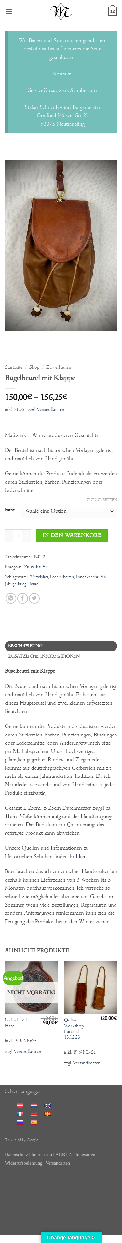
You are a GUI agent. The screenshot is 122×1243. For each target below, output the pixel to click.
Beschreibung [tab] (25, 646)
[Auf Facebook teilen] (22, 598)
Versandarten (58, 1163)
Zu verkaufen (58, 367)
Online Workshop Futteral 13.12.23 (74, 1029)
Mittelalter (39, 577)
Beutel (33, 584)
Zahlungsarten (81, 1154)
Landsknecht (87, 577)
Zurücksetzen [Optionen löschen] (102, 500)
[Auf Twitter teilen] (34, 598)
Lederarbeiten (62, 577)
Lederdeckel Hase (16, 1023)
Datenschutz (16, 1154)
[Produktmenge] (18, 535)
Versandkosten (50, 409)
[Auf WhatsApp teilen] (11, 598)
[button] (9, 11)
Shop (34, 367)
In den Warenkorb (72, 535)
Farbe (10, 510)
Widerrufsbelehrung (24, 1163)
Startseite (13, 367)
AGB (60, 1154)
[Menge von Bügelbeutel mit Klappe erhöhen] (27, 535)
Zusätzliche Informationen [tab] (44, 656)
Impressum (41, 1154)
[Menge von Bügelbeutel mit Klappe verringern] (9, 535)
